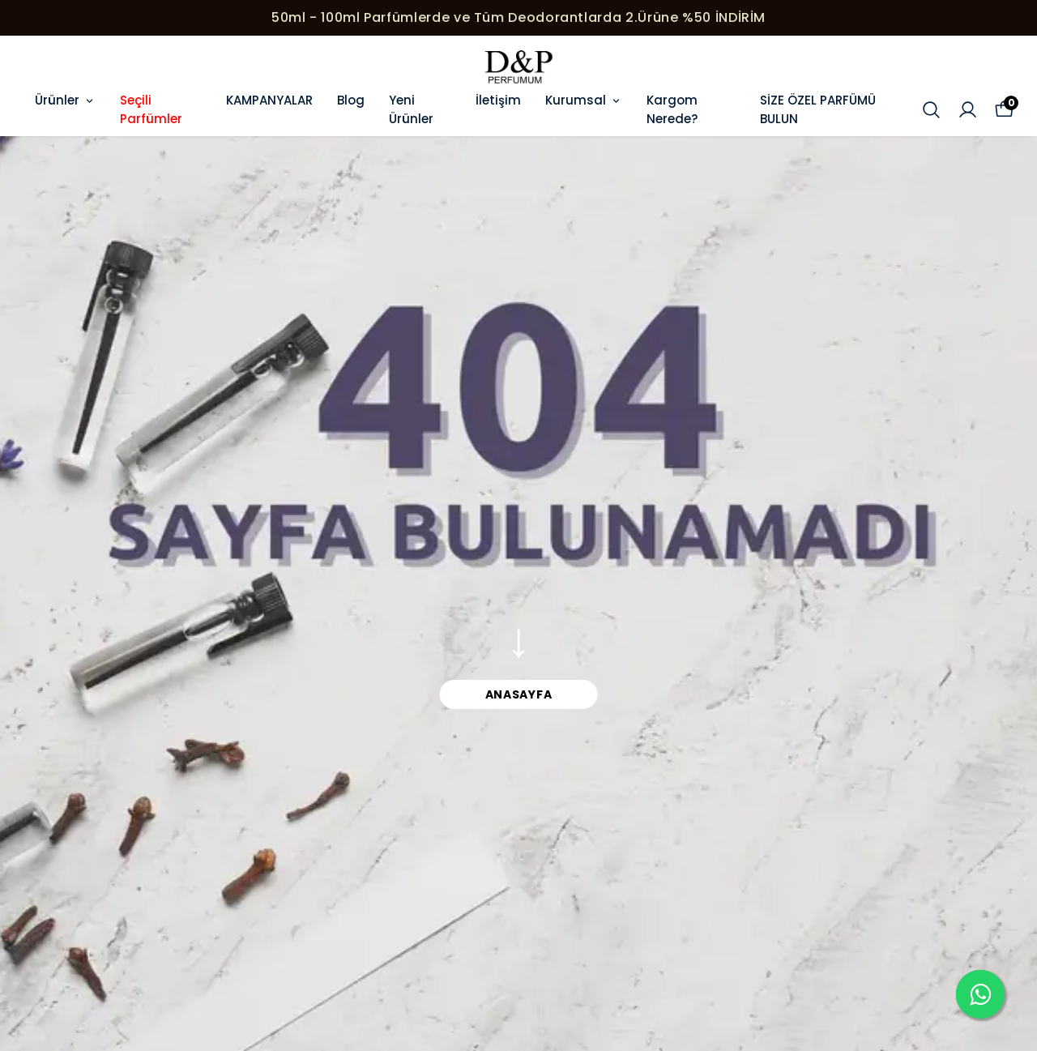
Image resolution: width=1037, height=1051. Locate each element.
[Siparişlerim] (968, 110)
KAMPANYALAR (269, 100)
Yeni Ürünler (411, 109)
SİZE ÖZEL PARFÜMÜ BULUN (818, 109)
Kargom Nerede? (672, 109)
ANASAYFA (519, 694)
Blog (351, 100)
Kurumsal (583, 100)
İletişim (498, 100)
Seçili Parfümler (151, 109)
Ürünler (65, 100)
